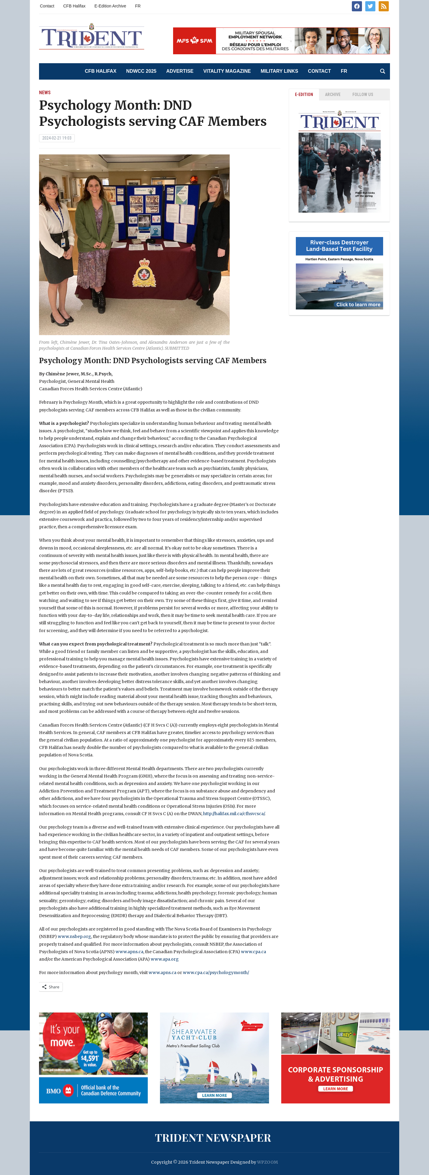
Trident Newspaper (213, 1137)
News (45, 92)
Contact (47, 6)
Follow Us (362, 94)
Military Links (279, 71)
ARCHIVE (333, 94)
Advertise (180, 71)
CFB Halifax (74, 6)
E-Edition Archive (110, 6)
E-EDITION (304, 94)
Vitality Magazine (227, 71)
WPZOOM (267, 1162)
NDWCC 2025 (141, 71)
